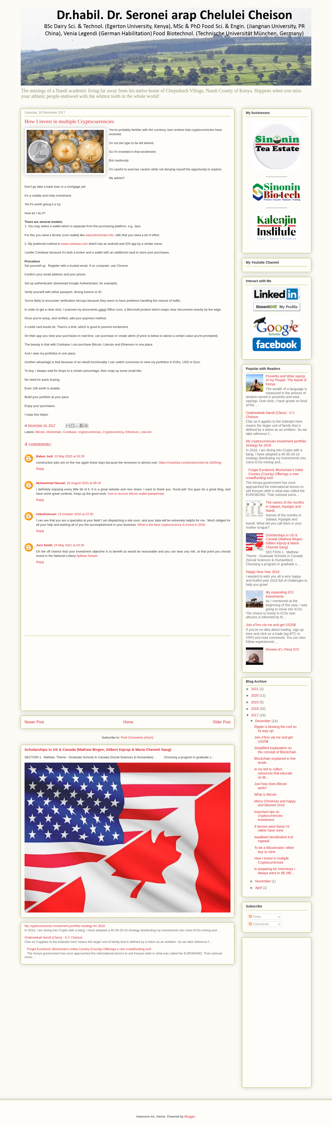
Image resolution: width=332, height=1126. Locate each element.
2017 (255, 715)
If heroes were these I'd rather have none (271, 829)
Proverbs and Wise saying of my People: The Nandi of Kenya (286, 380)
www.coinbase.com (74, 244)
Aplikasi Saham (87, 556)
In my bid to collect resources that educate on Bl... (273, 773)
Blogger (189, 1116)
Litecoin (146, 432)
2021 (255, 689)
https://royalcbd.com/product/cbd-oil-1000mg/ (190, 462)
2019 (255, 702)
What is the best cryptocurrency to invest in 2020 (171, 524)
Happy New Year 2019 (262, 572)
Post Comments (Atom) (137, 737)
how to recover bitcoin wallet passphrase (136, 493)
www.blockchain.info (100, 235)
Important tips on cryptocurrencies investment (268, 816)
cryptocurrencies (89, 432)
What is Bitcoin (265, 794)
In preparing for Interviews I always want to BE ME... (274, 871)
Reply (40, 469)
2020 (255, 695)
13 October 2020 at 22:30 (75, 514)
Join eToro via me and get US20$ (271, 625)
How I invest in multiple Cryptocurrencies (271, 860)
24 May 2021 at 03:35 (69, 545)
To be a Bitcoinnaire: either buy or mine (274, 850)
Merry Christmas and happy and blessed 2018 (275, 803)
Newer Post (34, 722)
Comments (259, 924)
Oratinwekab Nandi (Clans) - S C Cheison (54, 937)
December (263, 721)
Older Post (221, 722)
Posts (255, 917)
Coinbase (69, 432)
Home (128, 722)
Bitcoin (40, 432)
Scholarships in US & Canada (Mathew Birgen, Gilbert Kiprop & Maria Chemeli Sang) (98, 749)
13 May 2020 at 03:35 (69, 456)
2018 (255, 709)
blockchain (54, 432)
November (263, 881)
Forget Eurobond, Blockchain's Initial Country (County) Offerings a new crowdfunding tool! (89, 949)
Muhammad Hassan (50, 483)
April (259, 888)
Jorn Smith (44, 545)
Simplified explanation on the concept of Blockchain (275, 750)
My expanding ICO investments (280, 594)
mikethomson (46, 514)
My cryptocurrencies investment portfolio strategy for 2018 (65, 926)
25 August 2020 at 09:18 (84, 483)
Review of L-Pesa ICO (282, 649)
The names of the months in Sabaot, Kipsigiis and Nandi (285, 506)
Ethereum (132, 432)
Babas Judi (44, 456)
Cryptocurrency (113, 432)
